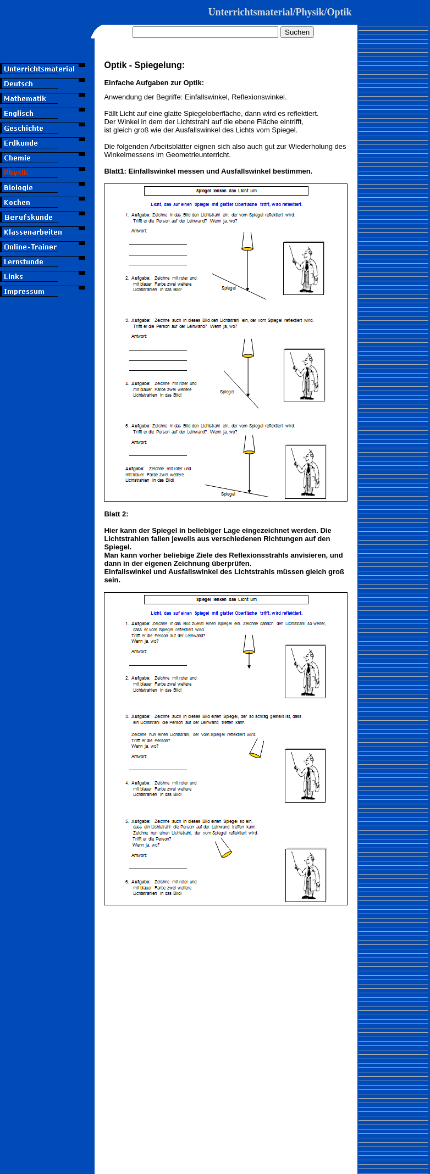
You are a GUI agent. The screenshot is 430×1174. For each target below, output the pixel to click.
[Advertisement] (47, 362)
